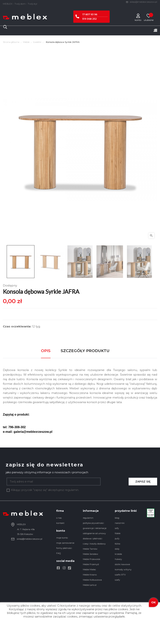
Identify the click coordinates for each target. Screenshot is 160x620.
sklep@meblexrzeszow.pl (141, 1)
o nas (59, 518)
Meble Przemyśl (91, 564)
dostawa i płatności (92, 538)
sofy (117, 528)
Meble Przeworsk (91, 559)
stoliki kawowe (122, 564)
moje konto (62, 537)
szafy (117, 580)
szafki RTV (120, 574)
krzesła (118, 554)
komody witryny (123, 569)
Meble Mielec (89, 569)
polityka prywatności (93, 523)
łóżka (117, 543)
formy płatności (64, 548)
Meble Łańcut (89, 585)
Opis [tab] (46, 350)
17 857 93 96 (89, 14)
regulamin (88, 518)
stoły (117, 549)
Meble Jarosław (90, 554)
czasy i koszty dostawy (94, 543)
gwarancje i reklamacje (94, 528)
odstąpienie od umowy (94, 533)
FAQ (58, 553)
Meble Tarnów (90, 549)
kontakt (60, 523)
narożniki (120, 523)
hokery (118, 559)
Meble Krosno (90, 574)
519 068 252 (89, 18)
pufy (117, 538)
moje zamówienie (65, 543)
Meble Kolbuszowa (92, 580)
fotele (117, 533)
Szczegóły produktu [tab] (85, 350)
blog (117, 518)
